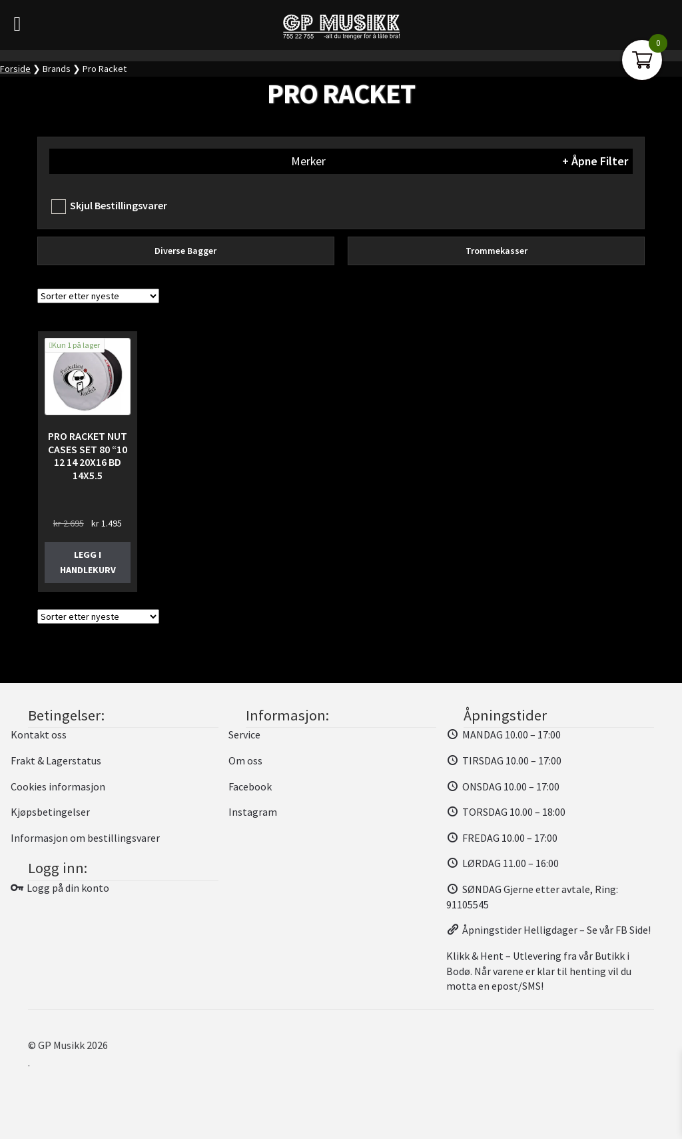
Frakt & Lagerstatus (56, 760)
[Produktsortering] (98, 296)
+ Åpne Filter (595, 161)
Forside (15, 69)
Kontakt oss (39, 734)
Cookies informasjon (58, 786)
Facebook (250, 786)
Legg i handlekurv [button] (88, 562)
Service (244, 734)
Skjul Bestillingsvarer (118, 205)
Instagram (252, 811)
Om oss (245, 760)
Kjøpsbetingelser (50, 811)
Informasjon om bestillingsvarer (85, 837)
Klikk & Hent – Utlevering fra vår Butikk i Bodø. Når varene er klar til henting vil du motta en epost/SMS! (538, 970)
